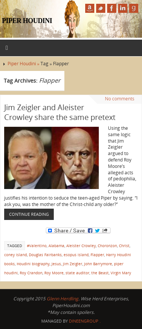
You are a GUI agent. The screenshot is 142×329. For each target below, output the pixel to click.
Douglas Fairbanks (45, 254)
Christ (124, 245)
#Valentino (37, 245)
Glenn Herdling (62, 298)
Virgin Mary (121, 272)
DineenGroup (83, 321)
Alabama (56, 245)
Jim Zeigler (72, 263)
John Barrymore (98, 263)
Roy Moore (54, 272)
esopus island (76, 254)
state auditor (77, 272)
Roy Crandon (31, 272)
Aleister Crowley (81, 245)
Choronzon (107, 245)
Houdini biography (33, 263)
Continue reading (29, 214)
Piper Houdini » (24, 63)
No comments (119, 98)
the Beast (100, 272)
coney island (15, 254)
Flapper (97, 254)
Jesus (56, 263)
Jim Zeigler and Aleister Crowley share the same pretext (59, 112)
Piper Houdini (27, 21)
